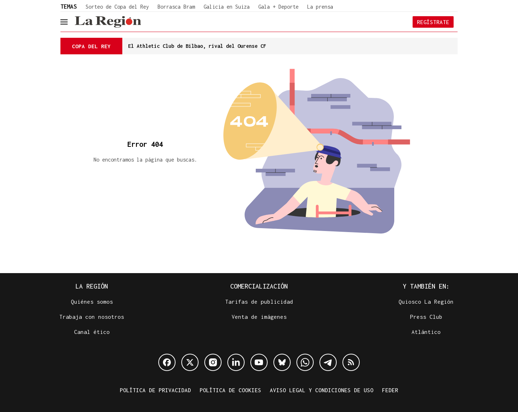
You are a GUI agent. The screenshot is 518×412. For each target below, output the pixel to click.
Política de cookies (230, 390)
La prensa (320, 7)
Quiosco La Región (426, 301)
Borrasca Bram (176, 7)
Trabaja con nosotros (91, 316)
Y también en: (426, 286)
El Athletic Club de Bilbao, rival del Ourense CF (197, 46)
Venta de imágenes (259, 316)
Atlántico (426, 332)
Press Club (426, 316)
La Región (92, 286)
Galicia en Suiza (227, 7)
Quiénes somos (92, 301)
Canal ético (92, 332)
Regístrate (433, 22)
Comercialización (259, 286)
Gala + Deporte (278, 7)
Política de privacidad (155, 390)
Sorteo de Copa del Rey (117, 7)
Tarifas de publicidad (259, 301)
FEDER (390, 390)
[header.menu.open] (69, 22)
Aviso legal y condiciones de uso (321, 390)
